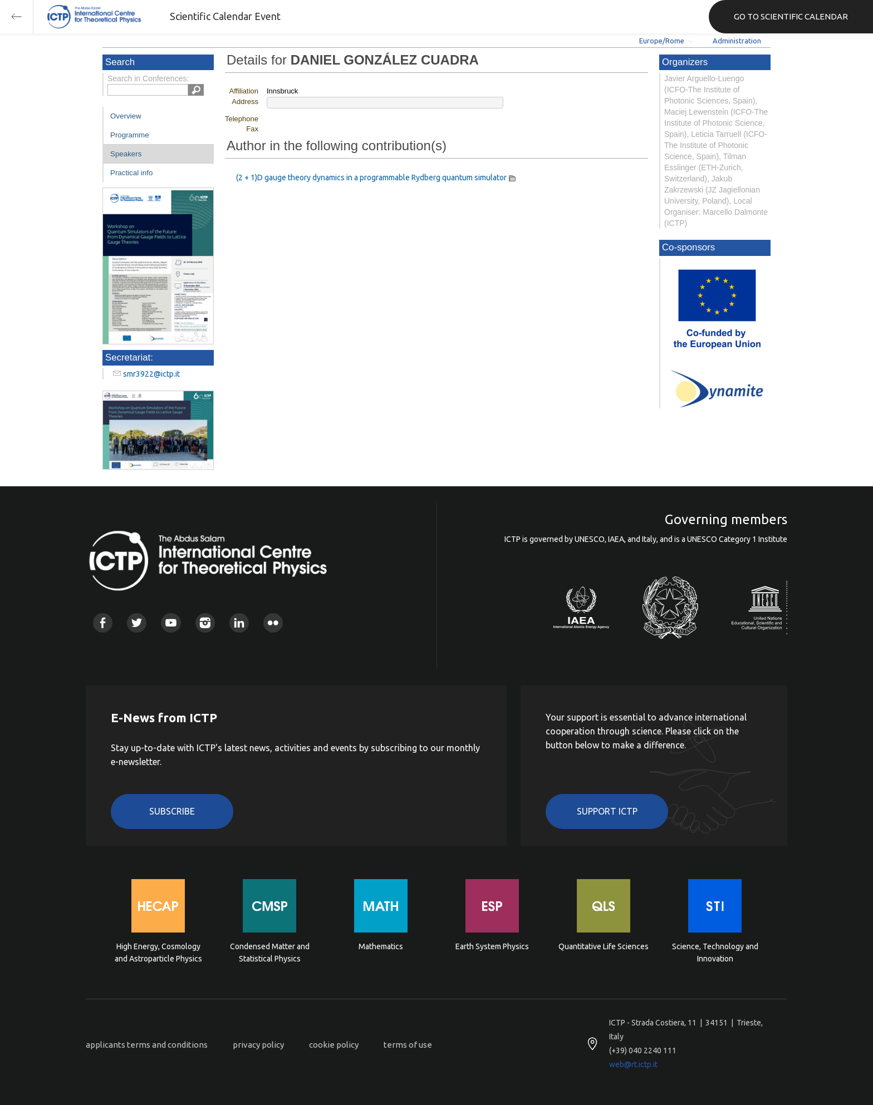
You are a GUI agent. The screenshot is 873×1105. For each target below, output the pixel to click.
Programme (129, 135)
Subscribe (172, 811)
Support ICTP (607, 811)
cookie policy (334, 1044)
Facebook (102, 623)
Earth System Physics (492, 946)
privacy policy (258, 1044)
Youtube (170, 623)
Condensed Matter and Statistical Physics (270, 952)
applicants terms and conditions (147, 1044)
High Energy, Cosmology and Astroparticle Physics (158, 952)
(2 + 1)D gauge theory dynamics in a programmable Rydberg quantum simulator (371, 177)
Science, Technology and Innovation (715, 952)
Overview (125, 116)
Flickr (273, 623)
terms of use (408, 1044)
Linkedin (239, 623)
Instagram (205, 623)
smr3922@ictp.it (151, 373)
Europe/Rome (661, 41)
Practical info (131, 173)
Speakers (125, 154)
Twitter (136, 623)
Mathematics (381, 946)
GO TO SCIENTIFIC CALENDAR (791, 16)
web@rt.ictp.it (633, 1064)
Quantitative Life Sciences (603, 946)
